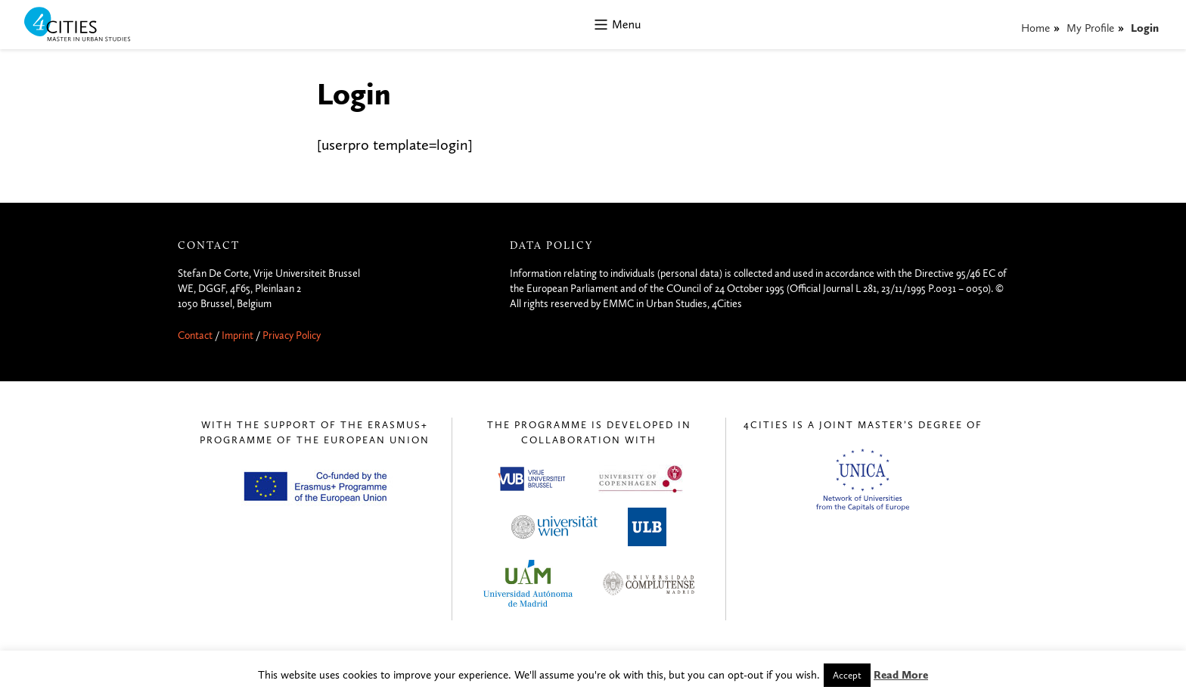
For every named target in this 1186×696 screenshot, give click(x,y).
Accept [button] (847, 675)
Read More (901, 675)
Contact (195, 335)
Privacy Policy (291, 335)
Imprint (237, 335)
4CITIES (87, 25)
